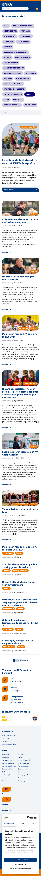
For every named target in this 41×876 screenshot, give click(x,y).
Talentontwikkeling (13, 94)
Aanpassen (20, 864)
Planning (5, 741)
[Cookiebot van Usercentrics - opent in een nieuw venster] (28, 817)
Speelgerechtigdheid (9, 744)
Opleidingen (30, 73)
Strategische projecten (14, 89)
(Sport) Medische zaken (23, 26)
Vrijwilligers (30, 105)
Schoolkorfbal (23, 78)
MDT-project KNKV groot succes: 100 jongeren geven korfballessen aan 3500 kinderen (19, 602)
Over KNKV (6, 810)
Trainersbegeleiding (24, 760)
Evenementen (23, 41)
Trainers (29, 94)
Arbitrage (25, 31)
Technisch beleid (23, 766)
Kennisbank (6, 750)
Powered (17, 874)
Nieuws (5, 794)
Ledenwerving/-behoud (14, 68)
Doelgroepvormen (24, 781)
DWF (3, 772)
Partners (8, 78)
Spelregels (5, 738)
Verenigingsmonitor (8, 763)
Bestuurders (25, 36)
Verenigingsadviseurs (25, 775)
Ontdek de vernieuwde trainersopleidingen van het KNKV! (20, 621)
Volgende (25, 660)
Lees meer (8, 190)
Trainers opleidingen (25, 778)
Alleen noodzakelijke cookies (20, 869)
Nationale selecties (12, 73)
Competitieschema (8, 735)
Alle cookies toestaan (20, 860)
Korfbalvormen (7, 760)
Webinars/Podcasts (8, 775)
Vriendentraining (23, 763)
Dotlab (24, 874)
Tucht (6, 99)
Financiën (8, 47)
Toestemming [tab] (9, 824)
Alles (6, 26)
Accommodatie (10, 31)
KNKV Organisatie (22, 57)
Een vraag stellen (17, 690)
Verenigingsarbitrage (9, 766)
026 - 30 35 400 (15, 681)
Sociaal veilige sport (13, 84)
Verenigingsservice (12, 105)
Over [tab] (32, 824)
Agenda (5, 804)
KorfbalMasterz (23, 772)
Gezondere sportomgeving (15, 52)
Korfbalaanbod (11, 63)
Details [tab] (21, 824)
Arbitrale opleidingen (9, 781)
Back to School (23, 769)
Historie (7, 57)
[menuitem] (37, 8)
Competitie (8, 41)
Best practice (10, 36)
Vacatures (17, 99)
